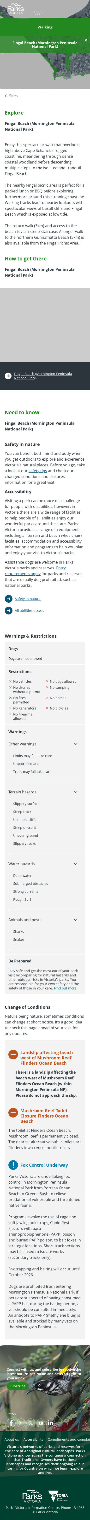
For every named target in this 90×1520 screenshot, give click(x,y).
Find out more (65, 988)
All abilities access (29, 610)
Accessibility (33, 1439)
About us (12, 1439)
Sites (13, 95)
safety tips (38, 470)
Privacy (11, 1414)
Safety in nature (28, 598)
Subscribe (17, 1386)
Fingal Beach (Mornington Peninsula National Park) (43, 376)
